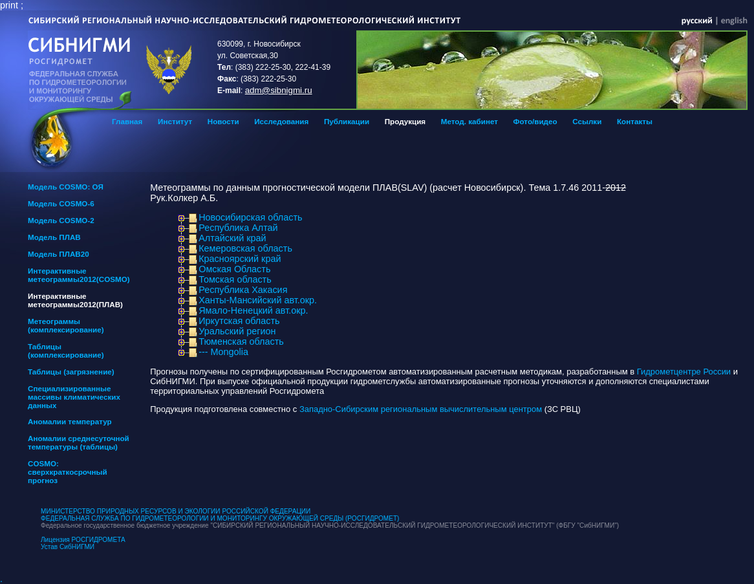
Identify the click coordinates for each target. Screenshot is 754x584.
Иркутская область (239, 321)
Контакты (634, 121)
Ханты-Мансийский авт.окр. (258, 300)
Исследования (281, 121)
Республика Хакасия (243, 290)
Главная (127, 121)
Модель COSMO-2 (61, 220)
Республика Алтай (238, 227)
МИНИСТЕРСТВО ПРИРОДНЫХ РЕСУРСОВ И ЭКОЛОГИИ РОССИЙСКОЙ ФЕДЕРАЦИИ (175, 511)
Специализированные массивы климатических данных (74, 396)
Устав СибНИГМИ (67, 546)
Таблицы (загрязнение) (71, 371)
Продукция (405, 121)
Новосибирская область (250, 217)
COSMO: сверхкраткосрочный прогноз (67, 471)
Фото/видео (535, 121)
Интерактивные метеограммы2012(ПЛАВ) (75, 300)
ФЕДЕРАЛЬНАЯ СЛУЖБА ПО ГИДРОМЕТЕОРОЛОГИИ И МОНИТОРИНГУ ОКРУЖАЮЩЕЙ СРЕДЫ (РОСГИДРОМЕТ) (220, 518)
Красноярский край (240, 259)
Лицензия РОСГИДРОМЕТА (83, 539)
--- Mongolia (223, 352)
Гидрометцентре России (684, 371)
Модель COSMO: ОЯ (65, 186)
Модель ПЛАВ (54, 237)
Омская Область (234, 269)
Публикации (346, 121)
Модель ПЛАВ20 (58, 254)
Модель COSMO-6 (61, 203)
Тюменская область (241, 341)
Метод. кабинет (469, 121)
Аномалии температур (70, 421)
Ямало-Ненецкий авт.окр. (253, 310)
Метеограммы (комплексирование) (66, 325)
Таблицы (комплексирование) (66, 350)
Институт (175, 121)
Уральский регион (237, 331)
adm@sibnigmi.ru (278, 90)
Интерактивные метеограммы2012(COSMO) (79, 274)
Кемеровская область (245, 248)
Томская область (235, 279)
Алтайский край (232, 238)
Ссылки (586, 121)
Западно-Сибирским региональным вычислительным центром (420, 409)
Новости (223, 121)
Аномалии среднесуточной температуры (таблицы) (78, 442)
